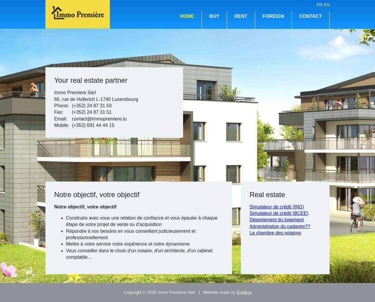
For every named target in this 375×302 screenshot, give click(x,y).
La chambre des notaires (275, 232)
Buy (214, 16)
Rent (241, 16)
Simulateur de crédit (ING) (277, 206)
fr (319, 4)
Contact (310, 16)
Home (187, 16)
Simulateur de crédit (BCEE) (279, 213)
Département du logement (277, 219)
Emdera (244, 292)
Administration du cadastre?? (280, 226)
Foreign (273, 16)
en (327, 4)
